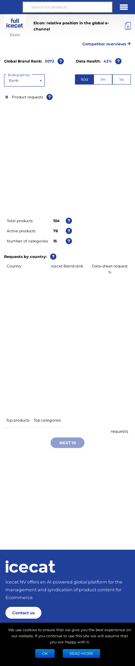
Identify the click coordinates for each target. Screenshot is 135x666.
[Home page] (30, 567)
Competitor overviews (106, 43)
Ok (45, 653)
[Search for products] (67, 7)
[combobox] (9, 80)
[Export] (128, 26)
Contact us (23, 613)
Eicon (15, 35)
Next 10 (67, 443)
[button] (11, 7)
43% (107, 61)
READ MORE (81, 653)
